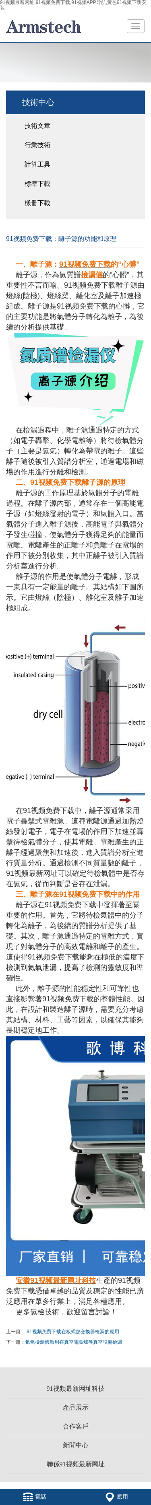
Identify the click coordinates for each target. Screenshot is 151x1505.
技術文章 (37, 125)
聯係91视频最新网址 (76, 1464)
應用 (116, 1497)
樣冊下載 (37, 203)
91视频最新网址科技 (76, 1388)
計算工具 (37, 164)
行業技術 (37, 145)
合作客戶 (76, 1426)
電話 (34, 1497)
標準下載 (37, 183)
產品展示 (76, 1407)
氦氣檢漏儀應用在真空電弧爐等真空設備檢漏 (73, 1342)
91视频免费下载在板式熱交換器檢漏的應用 (73, 1331)
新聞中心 (76, 1445)
